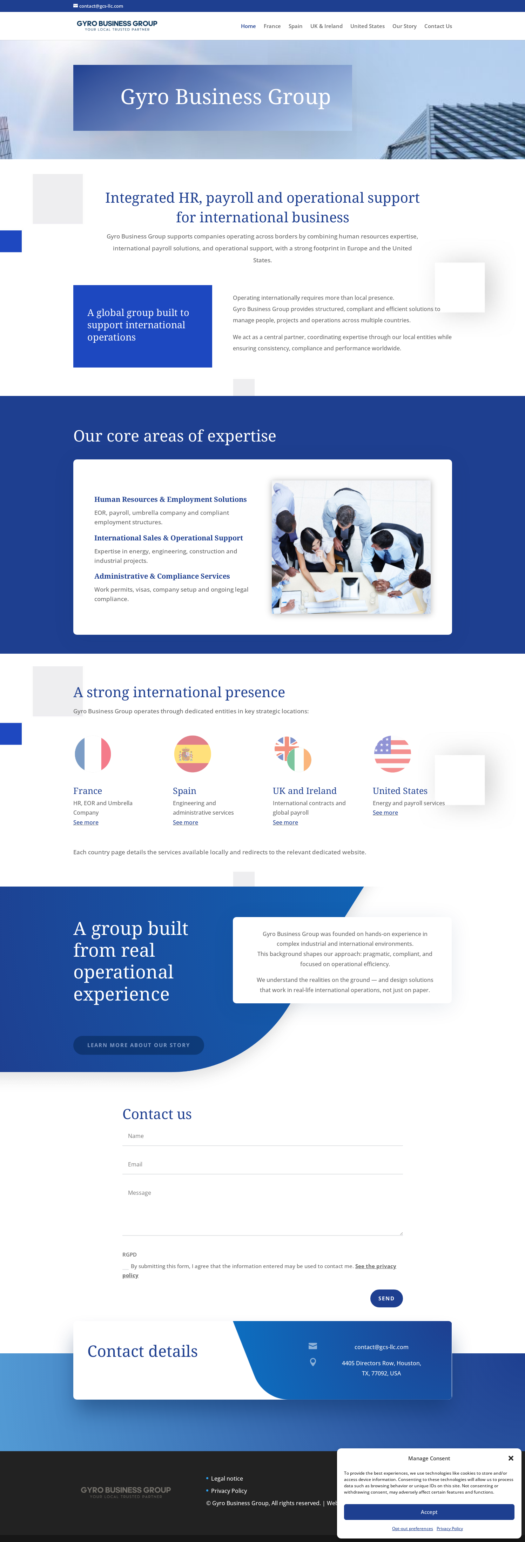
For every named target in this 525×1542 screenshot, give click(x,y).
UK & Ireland (326, 26)
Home (248, 26)
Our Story (404, 26)
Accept (429, 1511)
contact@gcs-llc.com (382, 1347)
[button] (510, 1458)
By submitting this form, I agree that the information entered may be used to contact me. (259, 1270)
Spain (296, 26)
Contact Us (438, 26)
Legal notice (227, 1478)
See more (86, 822)
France (272, 26)
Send (386, 1298)
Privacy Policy (450, 1528)
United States (367, 26)
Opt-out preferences (412, 1528)
